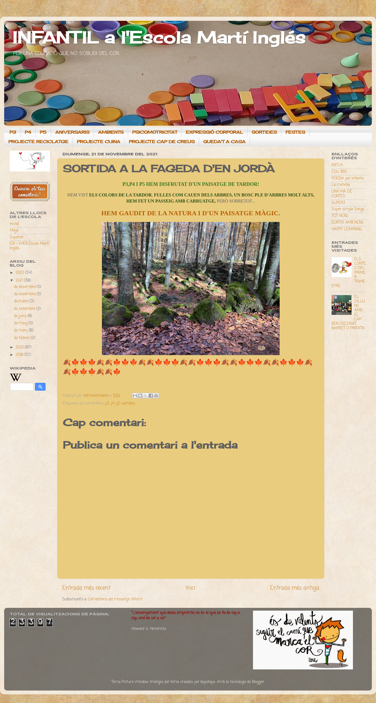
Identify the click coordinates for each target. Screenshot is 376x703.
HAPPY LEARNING (347, 229)
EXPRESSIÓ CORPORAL (214, 132)
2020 (20, 347)
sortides (128, 403)
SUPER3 (338, 203)
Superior (17, 237)
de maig (21, 323)
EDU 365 (339, 172)
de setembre (25, 309)
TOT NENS (340, 216)
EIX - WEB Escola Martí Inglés (29, 246)
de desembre (25, 287)
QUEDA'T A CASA (224, 141)
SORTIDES (264, 132)
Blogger (258, 682)
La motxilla (341, 185)
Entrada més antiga (294, 588)
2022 (20, 273)
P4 (28, 132)
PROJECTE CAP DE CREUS (162, 141)
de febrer (22, 338)
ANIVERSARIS (72, 132)
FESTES (295, 132)
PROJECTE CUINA (98, 141)
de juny (20, 316)
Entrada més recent (86, 588)
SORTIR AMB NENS (348, 223)
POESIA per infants (348, 178)
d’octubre (22, 301)
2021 (20, 281)
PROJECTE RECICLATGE (38, 141)
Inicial (14, 224)
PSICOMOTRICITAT (154, 132)
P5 (43, 132)
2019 (20, 355)
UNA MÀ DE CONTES (342, 194)
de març (21, 330)
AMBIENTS (111, 132)
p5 (118, 403)
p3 (107, 403)
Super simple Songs (348, 209)
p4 (113, 403)
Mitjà (14, 231)
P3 (12, 132)
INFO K (337, 165)
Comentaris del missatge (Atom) (115, 599)
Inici (190, 588)
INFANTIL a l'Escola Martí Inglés (158, 37)
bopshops (207, 682)
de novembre (25, 294)
